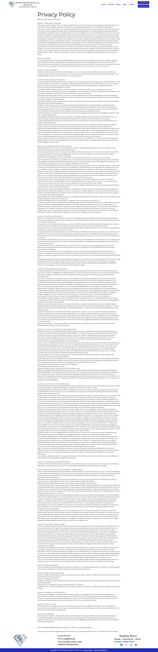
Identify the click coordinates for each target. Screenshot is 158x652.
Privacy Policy (88, 650)
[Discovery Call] (143, 6)
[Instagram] (126, 645)
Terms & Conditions (100, 650)
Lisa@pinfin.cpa (69, 639)
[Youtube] (136, 645)
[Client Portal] (143, 2)
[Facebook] (131, 645)
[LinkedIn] (121, 645)
